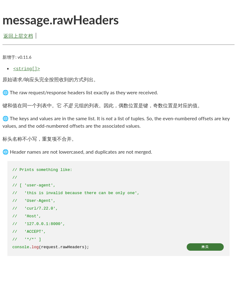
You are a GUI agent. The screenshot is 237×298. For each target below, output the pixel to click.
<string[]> (26, 68)
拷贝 (205, 247)
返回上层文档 (18, 36)
